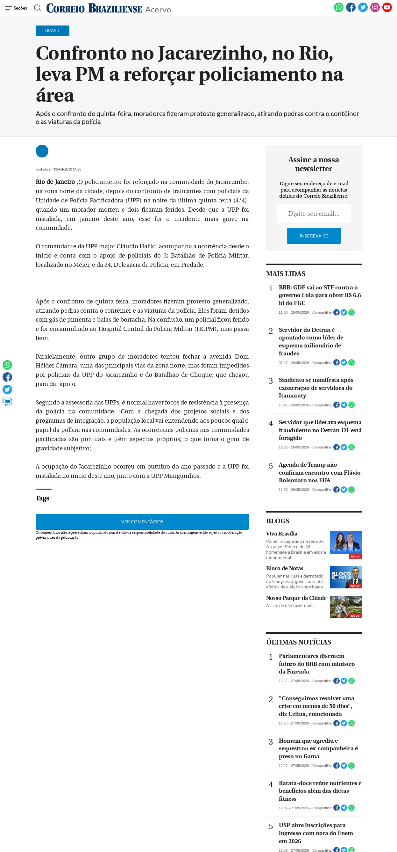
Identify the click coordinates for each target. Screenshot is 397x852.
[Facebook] (351, 10)
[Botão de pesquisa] (36, 8)
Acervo (158, 8)
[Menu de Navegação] (17, 8)
